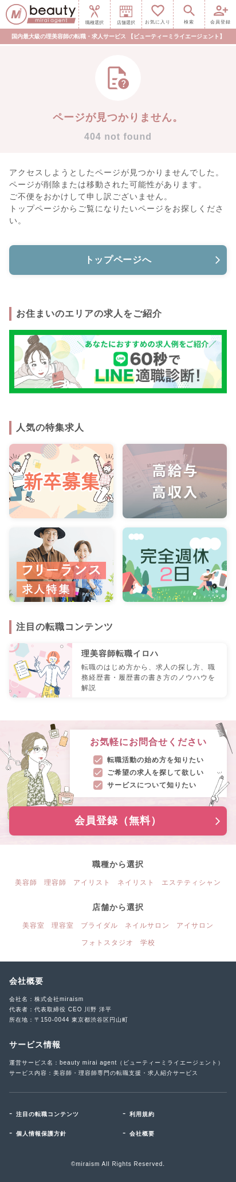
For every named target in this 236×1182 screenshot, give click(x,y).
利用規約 (142, 1114)
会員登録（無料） (148, 820)
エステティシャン (191, 882)
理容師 (55, 882)
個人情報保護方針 (41, 1133)
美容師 (26, 882)
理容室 (63, 925)
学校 (147, 943)
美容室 (33, 925)
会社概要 (142, 1133)
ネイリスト (136, 882)
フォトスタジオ (107, 943)
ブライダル (99, 925)
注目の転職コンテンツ (47, 1114)
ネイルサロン (147, 925)
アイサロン (195, 925)
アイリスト (92, 882)
